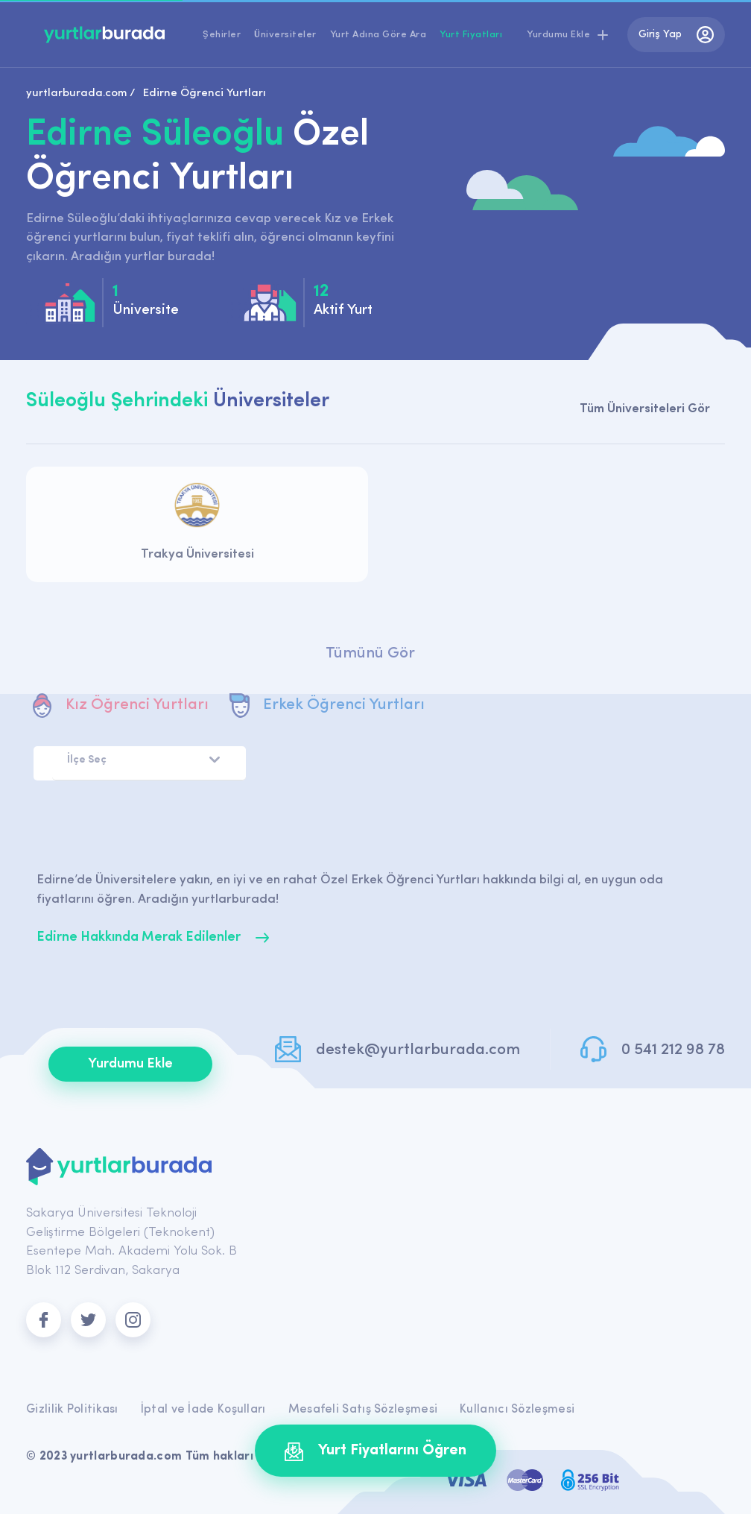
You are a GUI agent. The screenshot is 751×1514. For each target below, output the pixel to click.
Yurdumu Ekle (130, 1064)
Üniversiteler (285, 35)
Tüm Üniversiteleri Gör (645, 409)
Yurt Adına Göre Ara (378, 35)
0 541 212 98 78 (673, 1050)
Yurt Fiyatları (471, 35)
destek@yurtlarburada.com (418, 1050)
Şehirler (222, 35)
